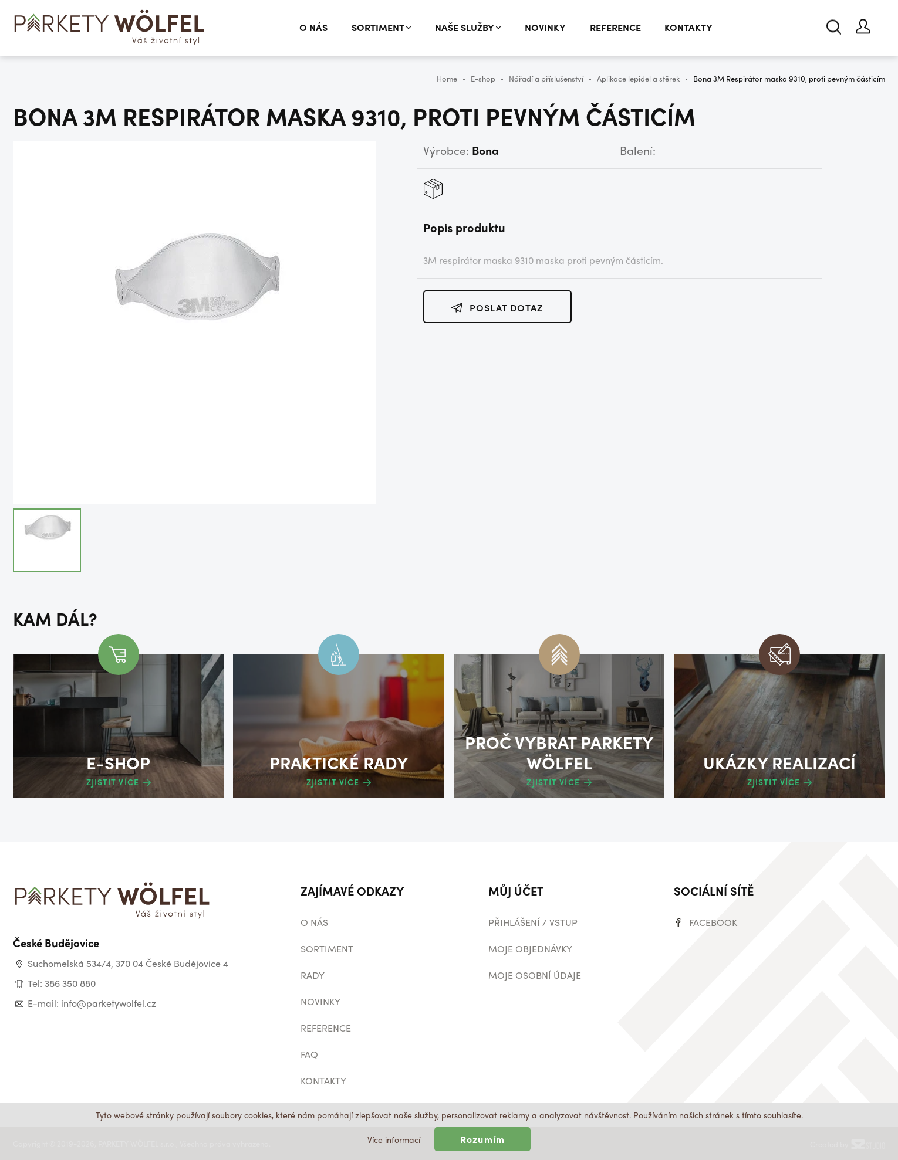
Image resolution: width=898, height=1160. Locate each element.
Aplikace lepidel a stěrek (638, 78)
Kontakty (688, 27)
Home (447, 78)
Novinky (545, 27)
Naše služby (468, 27)
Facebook (713, 922)
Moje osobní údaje (534, 975)
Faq (309, 1054)
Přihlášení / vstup (533, 922)
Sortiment (381, 27)
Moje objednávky (530, 948)
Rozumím (482, 1139)
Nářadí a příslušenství (546, 78)
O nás (313, 27)
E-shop (483, 78)
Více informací (393, 1139)
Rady (313, 975)
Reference (615, 27)
